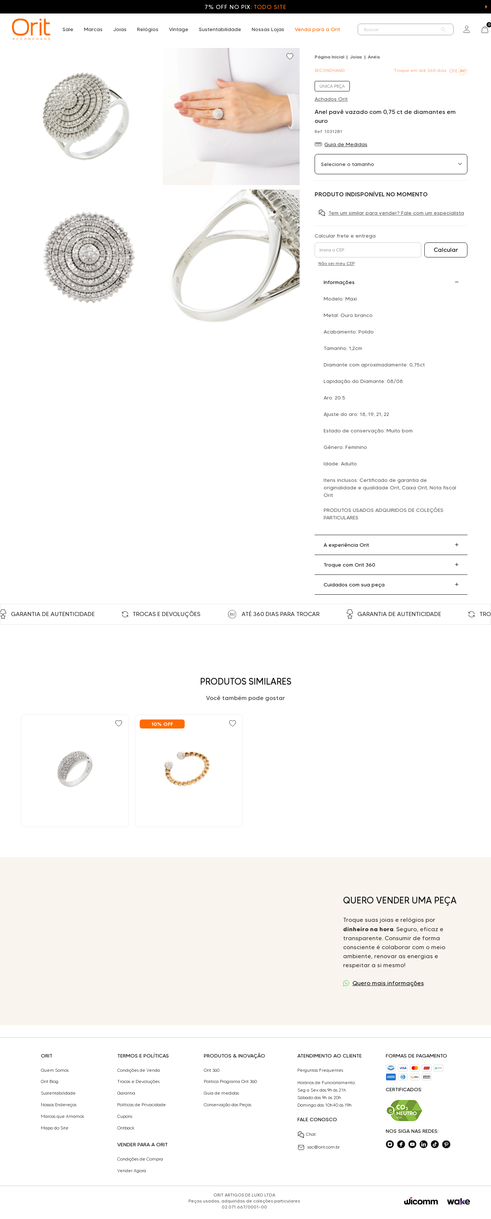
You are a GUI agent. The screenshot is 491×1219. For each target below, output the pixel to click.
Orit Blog (49, 1081)
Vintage (178, 29)
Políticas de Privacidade (141, 1104)
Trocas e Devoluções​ (138, 1081)
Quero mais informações (388, 983)
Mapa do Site (55, 1128)
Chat (306, 1134)
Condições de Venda (138, 1070)
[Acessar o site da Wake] (458, 1201)
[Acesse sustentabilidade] (404, 1110)
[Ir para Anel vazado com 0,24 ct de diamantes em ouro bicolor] (188, 771)
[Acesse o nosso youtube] (412, 1144)
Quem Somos (55, 1070)
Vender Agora (131, 1170)
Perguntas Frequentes (320, 1070)
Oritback (125, 1128)
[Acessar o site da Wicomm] (421, 1201)
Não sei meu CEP (336, 263)
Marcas (93, 29)
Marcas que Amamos (62, 1116)
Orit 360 (211, 1070)
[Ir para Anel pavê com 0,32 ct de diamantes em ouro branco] (74, 771)
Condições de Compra (140, 1159)
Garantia (126, 1093)
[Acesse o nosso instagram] (390, 1144)
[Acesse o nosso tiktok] (435, 1144)
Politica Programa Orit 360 (230, 1081)
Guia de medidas (221, 1093)
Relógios (147, 29)
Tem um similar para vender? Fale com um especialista (396, 212)
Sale (68, 29)
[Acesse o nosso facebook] (401, 1144)
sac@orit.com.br (318, 1147)
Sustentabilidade (220, 29)
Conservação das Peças (227, 1104)
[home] (31, 29)
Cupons (124, 1116)
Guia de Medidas (345, 144)
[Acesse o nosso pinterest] (446, 1144)
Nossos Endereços (58, 1104)
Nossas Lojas (268, 29)
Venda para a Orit (317, 29)
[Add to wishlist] (290, 56)
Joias (120, 29)
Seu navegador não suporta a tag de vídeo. (175, 941)
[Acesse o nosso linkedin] (423, 1144)
